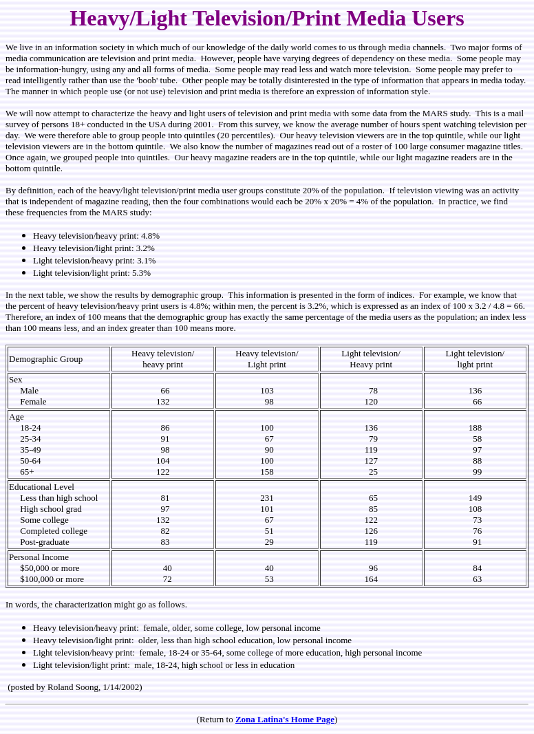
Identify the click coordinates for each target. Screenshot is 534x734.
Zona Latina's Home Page (284, 719)
